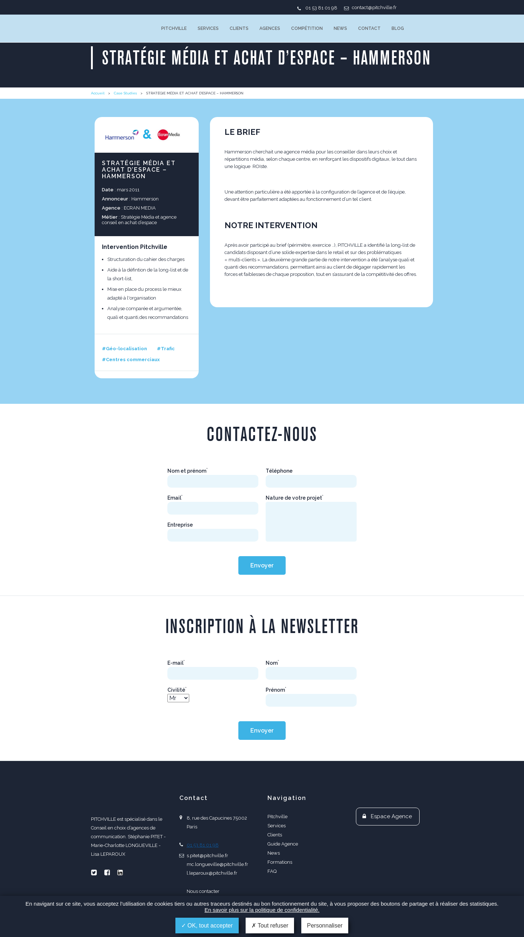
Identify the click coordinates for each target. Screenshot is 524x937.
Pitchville (174, 28)
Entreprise (180, 525)
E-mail (176, 663)
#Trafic (166, 348)
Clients (239, 28)
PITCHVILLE (120, 28)
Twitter (94, 872)
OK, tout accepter (207, 925)
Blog (398, 28)
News (340, 28)
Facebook (107, 872)
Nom (272, 663)
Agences (269, 28)
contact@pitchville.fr (374, 7)
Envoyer (262, 565)
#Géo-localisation (124, 348)
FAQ (272, 871)
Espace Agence (391, 816)
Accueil (97, 93)
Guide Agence (282, 844)
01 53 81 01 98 (321, 8)
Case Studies (125, 93)
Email (175, 498)
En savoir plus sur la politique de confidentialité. (262, 910)
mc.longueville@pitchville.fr (217, 864)
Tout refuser (270, 925)
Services (208, 28)
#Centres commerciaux (131, 359)
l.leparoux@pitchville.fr (212, 873)
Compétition (307, 28)
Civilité (177, 690)
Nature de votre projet (294, 498)
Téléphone (279, 471)
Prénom (276, 690)
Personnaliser (325, 925)
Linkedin (120, 872)
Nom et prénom (187, 471)
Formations (279, 862)
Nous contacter (203, 891)
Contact (369, 28)
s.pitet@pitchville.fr (207, 855)
